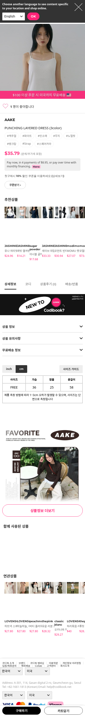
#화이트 (27, 136)
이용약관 (53, 663)
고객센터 (51, 665)
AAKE (10, 120)
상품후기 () (48, 284)
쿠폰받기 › (15, 185)
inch (9, 369)
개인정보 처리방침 (72, 663)
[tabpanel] (8, 232)
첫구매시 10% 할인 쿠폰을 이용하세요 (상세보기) (34, 176)
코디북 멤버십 (37, 663)
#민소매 (42, 136)
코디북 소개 (8, 663)
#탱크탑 (11, 144)
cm (21, 369)
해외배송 (25, 665)
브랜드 (22, 663)
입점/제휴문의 (9, 665)
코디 (28, 284)
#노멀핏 (70, 136)
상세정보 (10, 284)
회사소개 (64, 665)
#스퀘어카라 (44, 144)
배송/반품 (71, 284)
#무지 (56, 136)
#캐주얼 (11, 136)
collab (38, 665)
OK (33, 16)
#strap (26, 144)
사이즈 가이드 (71, 369)
